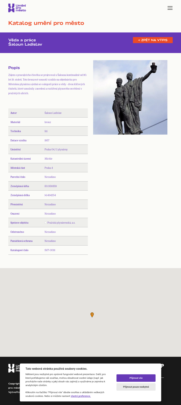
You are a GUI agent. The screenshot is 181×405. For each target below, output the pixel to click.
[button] (92, 315)
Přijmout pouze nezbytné (136, 386)
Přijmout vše (136, 378)
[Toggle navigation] (170, 8)
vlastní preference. (81, 396)
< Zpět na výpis (152, 40)
